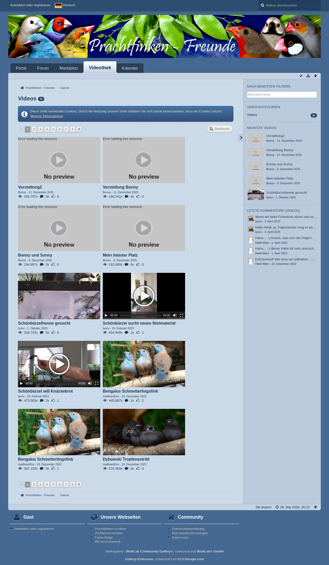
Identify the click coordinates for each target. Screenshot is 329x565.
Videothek (100, 67)
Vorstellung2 (275, 136)
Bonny (270, 140)
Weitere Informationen (46, 116)
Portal (21, 68)
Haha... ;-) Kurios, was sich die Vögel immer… (289, 238)
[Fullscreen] (181, 315)
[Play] (106, 315)
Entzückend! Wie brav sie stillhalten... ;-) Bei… (289, 259)
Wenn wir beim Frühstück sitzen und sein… (287, 217)
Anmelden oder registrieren (30, 5)
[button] (144, 296)
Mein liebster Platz (280, 178)
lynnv (269, 197)
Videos (252, 115)
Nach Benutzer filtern (268, 86)
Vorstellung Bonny (279, 150)
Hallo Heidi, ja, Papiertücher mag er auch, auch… (291, 227)
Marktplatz (69, 68)
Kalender (130, 68)
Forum (43, 68)
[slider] (140, 315)
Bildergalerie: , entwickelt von (165, 551)
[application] (59, 160)
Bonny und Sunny (279, 164)
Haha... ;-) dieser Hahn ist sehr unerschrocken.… (291, 248)
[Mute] (175, 315)
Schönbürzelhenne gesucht (286, 193)
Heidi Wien (262, 242)
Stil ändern (263, 507)
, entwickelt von (164, 559)
